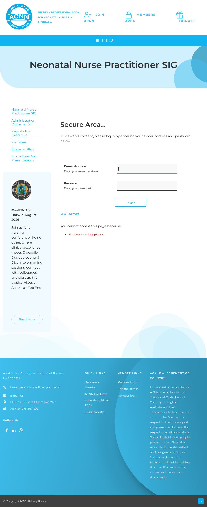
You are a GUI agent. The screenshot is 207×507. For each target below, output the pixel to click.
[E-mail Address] (147, 169)
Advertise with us (97, 400)
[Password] (147, 186)
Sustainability (94, 412)
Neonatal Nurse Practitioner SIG (24, 111)
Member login (127, 395)
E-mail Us (17, 395)
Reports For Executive (20, 133)
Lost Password (69, 213)
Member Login (127, 382)
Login (130, 202)
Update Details (127, 389)
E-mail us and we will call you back (34, 387)
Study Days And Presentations (24, 158)
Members (19, 142)
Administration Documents (23, 122)
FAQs (88, 405)
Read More (20, 317)
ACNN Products (96, 394)
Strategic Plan (22, 149)
